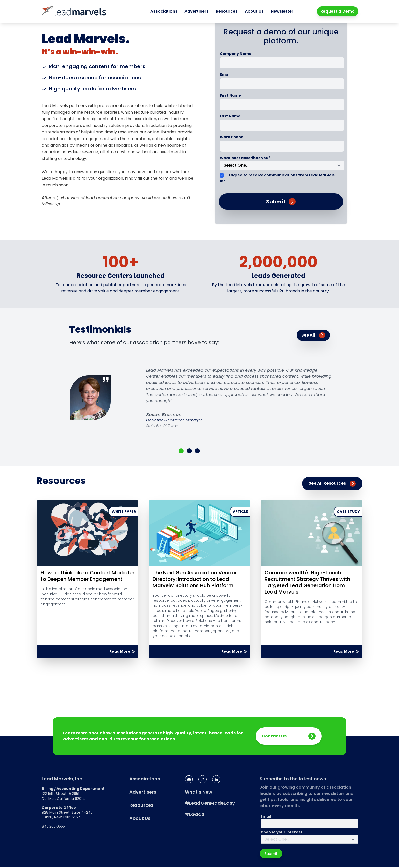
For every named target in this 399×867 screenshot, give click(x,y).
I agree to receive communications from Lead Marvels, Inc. (278, 178)
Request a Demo (337, 11)
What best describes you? (245, 157)
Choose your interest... (283, 832)
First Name (230, 95)
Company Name (235, 53)
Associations (163, 11)
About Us (254, 11)
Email (225, 74)
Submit (271, 853)
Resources (227, 11)
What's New (198, 792)
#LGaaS (194, 814)
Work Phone (232, 137)
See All (313, 335)
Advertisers (196, 11)
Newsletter (282, 11)
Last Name (230, 116)
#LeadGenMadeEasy (210, 803)
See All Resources (332, 483)
